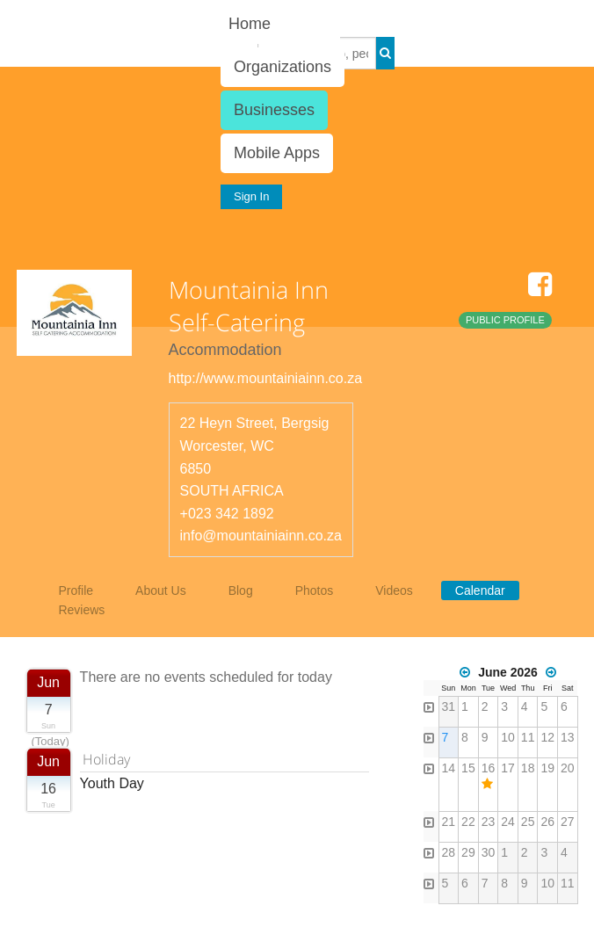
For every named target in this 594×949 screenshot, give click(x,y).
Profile (75, 590)
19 (547, 768)
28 (449, 852)
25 (528, 822)
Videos (394, 590)
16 (489, 768)
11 (528, 737)
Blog (240, 590)
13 (568, 737)
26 (547, 822)
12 (547, 737)
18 (528, 768)
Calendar (480, 590)
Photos (314, 590)
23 (489, 822)
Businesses (274, 110)
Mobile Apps (277, 153)
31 (449, 706)
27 (568, 822)
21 (449, 822)
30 (489, 852)
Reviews (81, 610)
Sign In (251, 196)
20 (568, 768)
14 (449, 768)
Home (249, 24)
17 (508, 768)
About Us (160, 590)
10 (508, 737)
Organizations (282, 67)
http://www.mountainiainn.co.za (266, 378)
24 (508, 822)
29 (468, 852)
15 (468, 768)
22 (468, 822)
